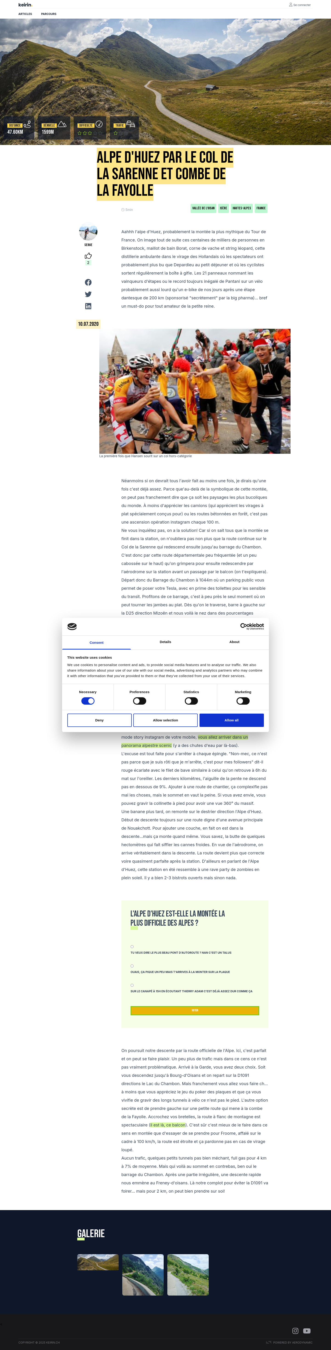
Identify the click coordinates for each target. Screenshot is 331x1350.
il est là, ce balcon (167, 1125)
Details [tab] (165, 642)
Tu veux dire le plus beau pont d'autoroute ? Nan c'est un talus (181, 952)
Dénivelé (49, 125)
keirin (24, 5)
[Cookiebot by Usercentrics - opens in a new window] (244, 626)
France (261, 208)
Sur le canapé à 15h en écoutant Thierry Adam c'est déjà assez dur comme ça (191, 991)
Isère (223, 208)
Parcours (48, 14)
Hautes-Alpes (242, 208)
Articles (25, 14)
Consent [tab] (97, 642)
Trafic (119, 125)
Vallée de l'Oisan (203, 208)
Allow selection (165, 720)
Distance (15, 125)
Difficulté (86, 125)
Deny (99, 720)
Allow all (232, 720)
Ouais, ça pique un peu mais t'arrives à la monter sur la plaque (180, 972)
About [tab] (234, 642)
